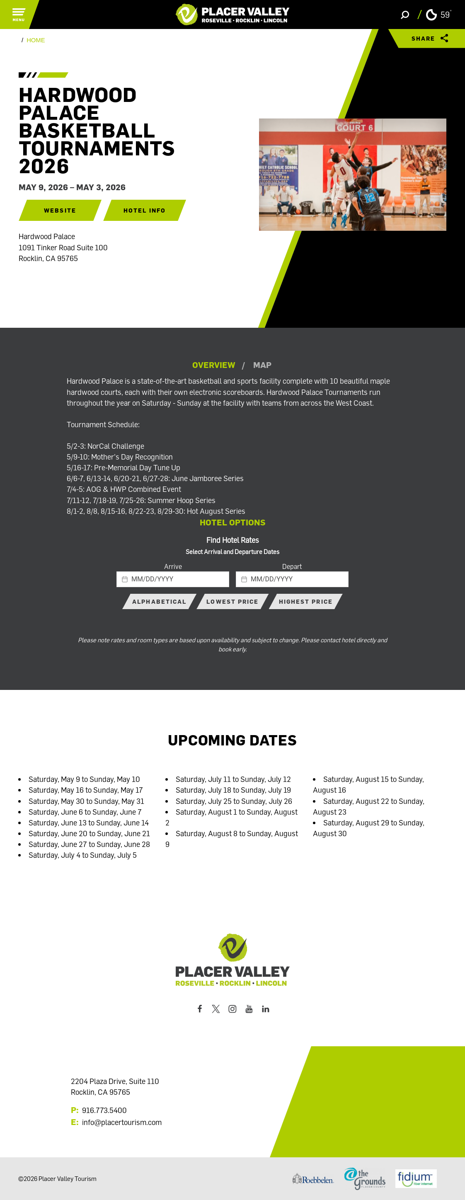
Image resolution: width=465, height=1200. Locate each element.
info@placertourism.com (122, 1122)
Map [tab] (262, 365)
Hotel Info (145, 210)
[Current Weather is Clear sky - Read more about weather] (439, 14)
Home (36, 40)
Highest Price (306, 601)
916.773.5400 (104, 1110)
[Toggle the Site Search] (405, 14)
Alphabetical (159, 601)
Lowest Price (232, 601)
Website (60, 210)
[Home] (233, 14)
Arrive (173, 566)
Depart (292, 566)
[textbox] (172, 579)
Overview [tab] (213, 365)
